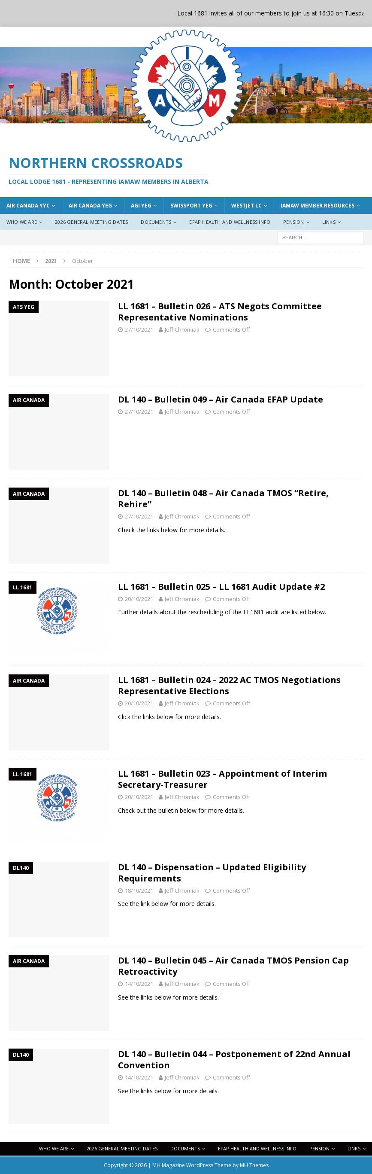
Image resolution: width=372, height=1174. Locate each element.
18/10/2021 (139, 890)
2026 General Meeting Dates (91, 222)
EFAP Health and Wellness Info (229, 222)
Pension (293, 222)
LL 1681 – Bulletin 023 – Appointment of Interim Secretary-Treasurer (222, 779)
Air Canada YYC (28, 205)
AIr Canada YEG (90, 205)
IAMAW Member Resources (317, 205)
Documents (156, 222)
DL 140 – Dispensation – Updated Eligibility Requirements (212, 872)
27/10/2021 (139, 329)
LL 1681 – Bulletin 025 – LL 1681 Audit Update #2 (221, 586)
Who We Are (21, 222)
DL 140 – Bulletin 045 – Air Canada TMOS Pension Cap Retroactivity (233, 965)
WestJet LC (246, 205)
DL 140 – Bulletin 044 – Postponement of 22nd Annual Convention (234, 1059)
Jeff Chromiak (182, 329)
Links (329, 222)
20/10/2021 (139, 599)
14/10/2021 (139, 984)
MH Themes (254, 1165)
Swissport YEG (191, 205)
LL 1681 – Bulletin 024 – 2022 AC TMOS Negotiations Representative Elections (229, 685)
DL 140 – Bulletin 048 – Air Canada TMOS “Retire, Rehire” (223, 498)
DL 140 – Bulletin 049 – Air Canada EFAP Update (220, 399)
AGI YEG (141, 205)
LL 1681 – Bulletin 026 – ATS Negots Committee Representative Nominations (220, 311)
